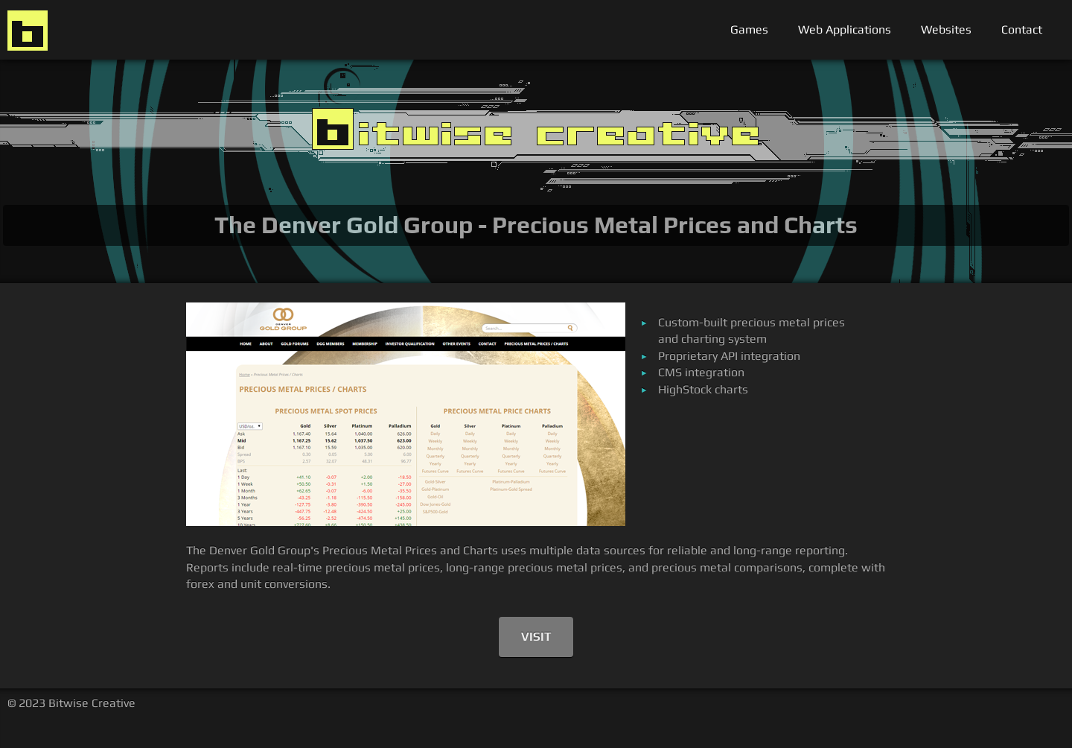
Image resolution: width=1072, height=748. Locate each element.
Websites (946, 29)
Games (749, 29)
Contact (1021, 29)
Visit (536, 637)
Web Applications (844, 29)
